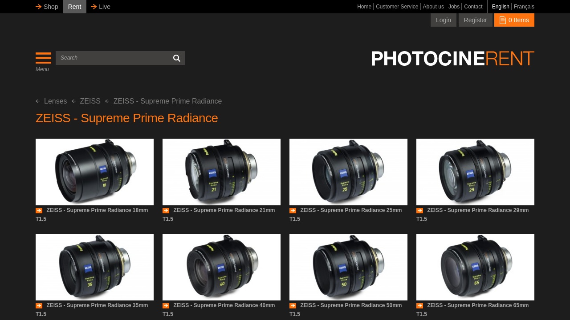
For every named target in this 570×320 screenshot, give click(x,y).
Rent (74, 6)
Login (443, 20)
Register (475, 20)
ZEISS (86, 101)
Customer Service (397, 7)
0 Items (514, 20)
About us (433, 7)
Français (524, 7)
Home (364, 7)
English (500, 7)
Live (104, 6)
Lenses (51, 101)
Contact (473, 7)
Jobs (454, 7)
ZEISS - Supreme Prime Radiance (163, 101)
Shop (51, 6)
